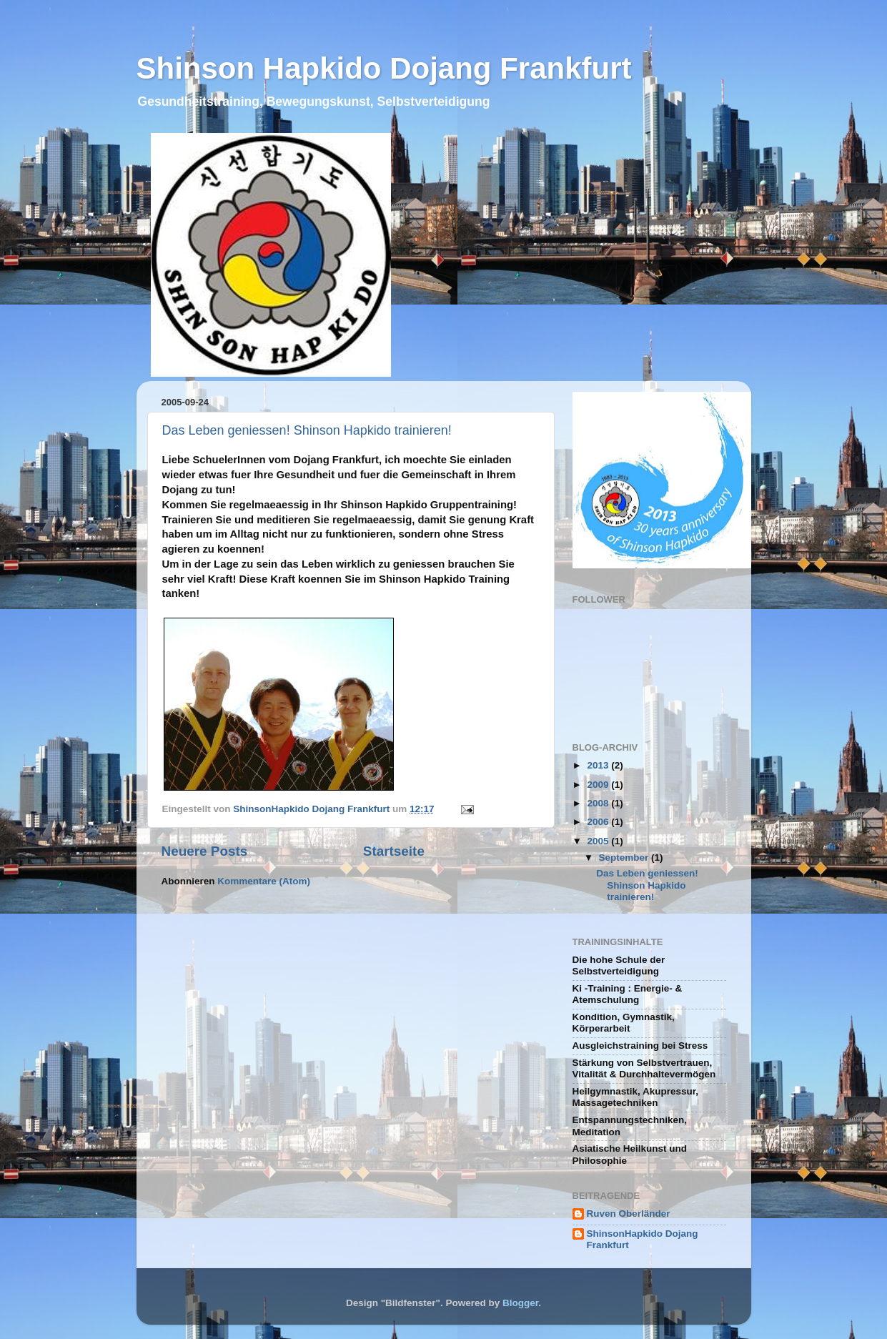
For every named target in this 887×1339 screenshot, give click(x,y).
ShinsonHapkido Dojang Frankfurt (642, 1239)
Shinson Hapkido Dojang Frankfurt (384, 68)
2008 (599, 803)
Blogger (520, 1303)
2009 (599, 784)
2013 (599, 765)
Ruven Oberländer (628, 1213)
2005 (599, 841)
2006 (599, 821)
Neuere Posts (205, 851)
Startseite (394, 851)
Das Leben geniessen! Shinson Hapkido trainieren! (307, 430)
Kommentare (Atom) (263, 881)
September (625, 857)
